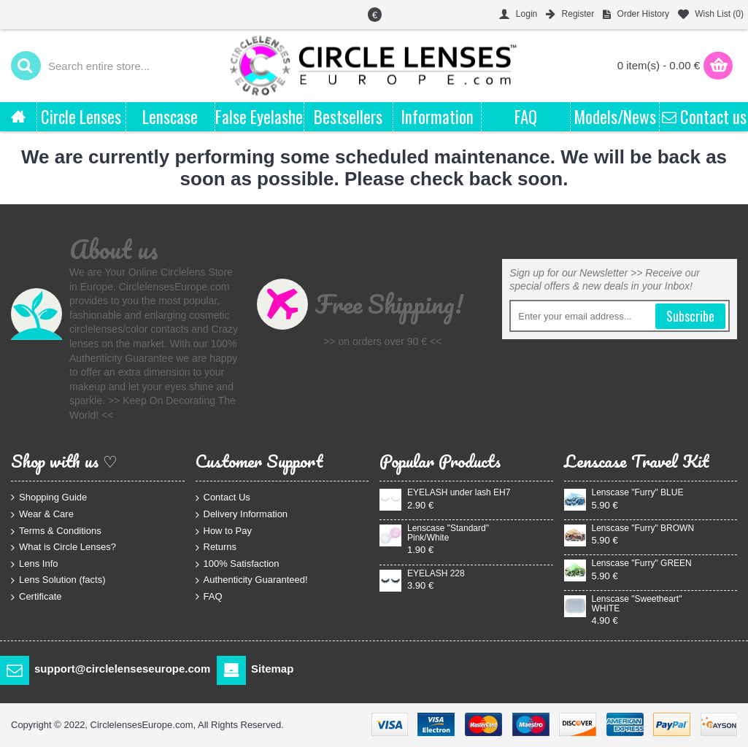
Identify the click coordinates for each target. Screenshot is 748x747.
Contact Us (223, 498)
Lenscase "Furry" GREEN (642, 563)
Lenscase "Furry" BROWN (643, 528)
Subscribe (690, 315)
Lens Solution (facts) (58, 580)
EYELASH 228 (436, 573)
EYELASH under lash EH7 (458, 493)
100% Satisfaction (237, 563)
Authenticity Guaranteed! (252, 580)
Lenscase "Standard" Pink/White (448, 533)
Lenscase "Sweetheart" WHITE (637, 604)
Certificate (36, 597)
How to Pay (224, 531)
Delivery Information (242, 514)
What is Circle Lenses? (63, 547)
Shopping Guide (49, 497)
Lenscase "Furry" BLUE (638, 493)
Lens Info (34, 563)
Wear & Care (42, 514)
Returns (216, 547)
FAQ (209, 597)
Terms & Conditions (56, 531)
